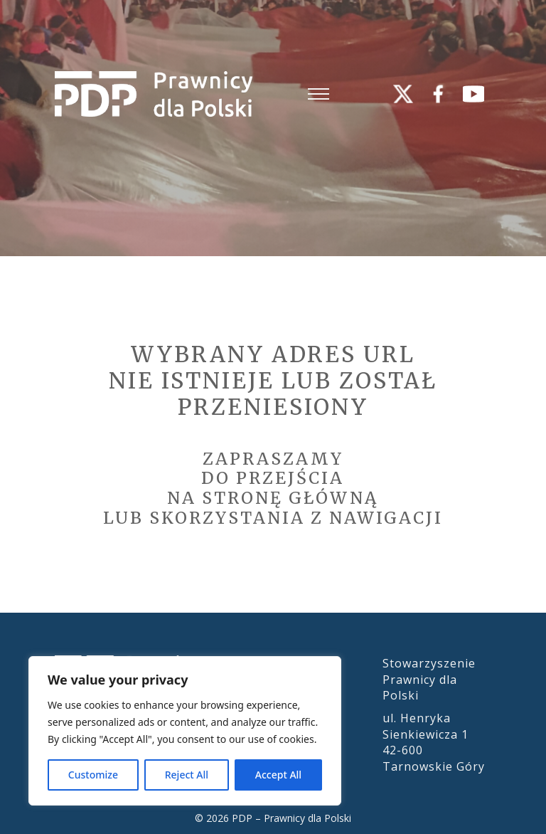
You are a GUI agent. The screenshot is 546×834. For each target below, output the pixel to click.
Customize (93, 774)
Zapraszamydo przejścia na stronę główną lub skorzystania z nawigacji (273, 488)
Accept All (278, 774)
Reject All (186, 774)
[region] (184, 731)
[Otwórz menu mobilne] (318, 94)
